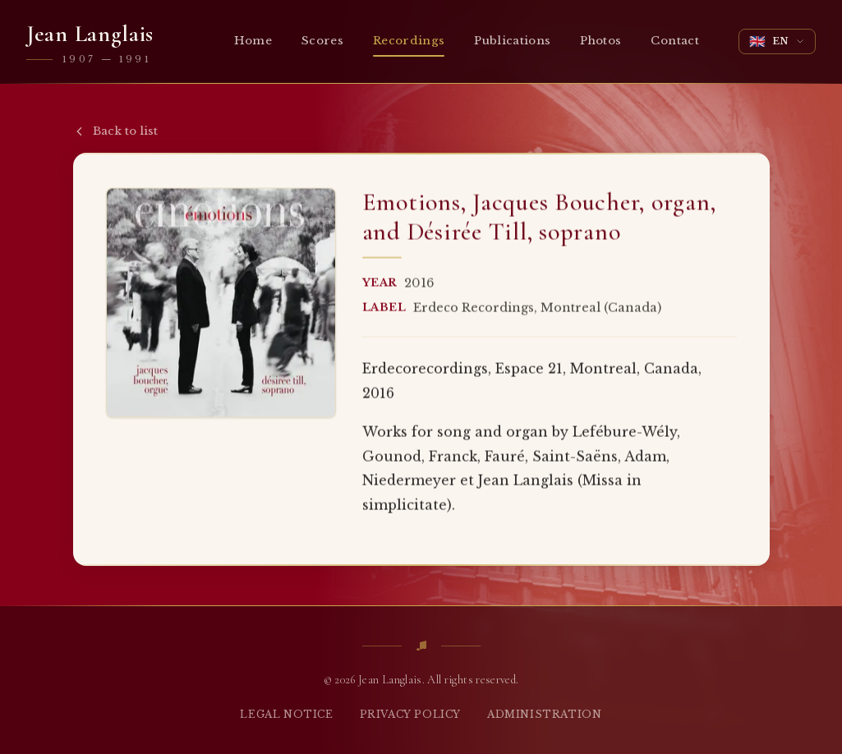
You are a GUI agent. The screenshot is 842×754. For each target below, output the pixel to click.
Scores (322, 41)
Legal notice (286, 714)
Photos (600, 41)
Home (253, 41)
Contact (674, 41)
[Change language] (777, 41)
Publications (512, 41)
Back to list (115, 131)
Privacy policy (410, 714)
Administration (544, 714)
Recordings (408, 45)
